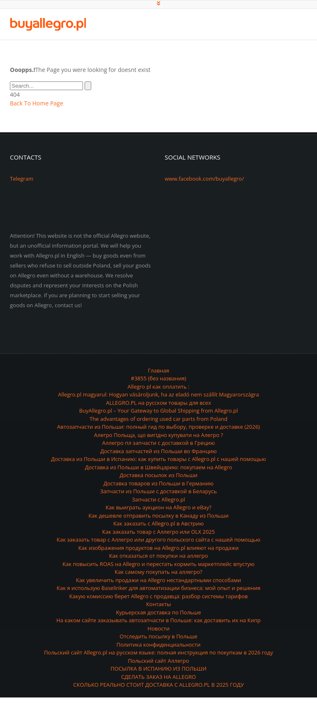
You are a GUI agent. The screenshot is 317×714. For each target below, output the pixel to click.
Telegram (21, 178)
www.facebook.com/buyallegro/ (204, 178)
